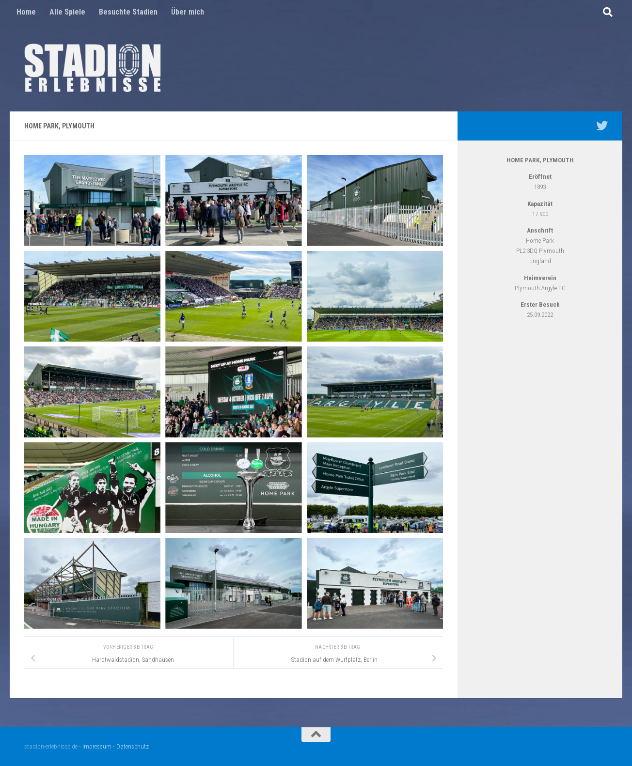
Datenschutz (132, 746)
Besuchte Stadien (128, 11)
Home (26, 11)
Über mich (187, 11)
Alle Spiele (67, 11)
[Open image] (92, 200)
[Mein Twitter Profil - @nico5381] (602, 125)
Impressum (96, 746)
